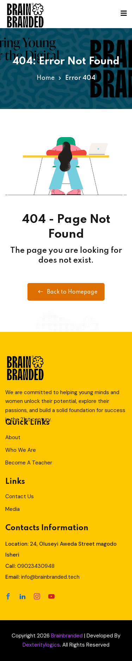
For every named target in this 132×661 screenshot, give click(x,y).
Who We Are (20, 450)
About (12, 437)
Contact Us (19, 496)
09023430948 (36, 566)
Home (46, 78)
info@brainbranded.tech (50, 576)
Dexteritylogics (41, 644)
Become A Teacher (28, 462)
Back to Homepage (66, 292)
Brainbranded (67, 635)
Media (12, 509)
